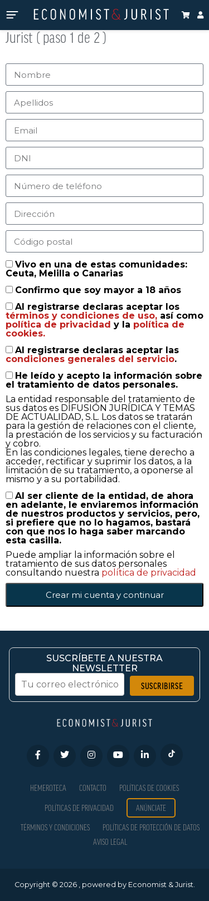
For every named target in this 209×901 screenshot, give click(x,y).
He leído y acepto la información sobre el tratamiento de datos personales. (104, 380)
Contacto (92, 788)
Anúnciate (151, 808)
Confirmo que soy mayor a (98, 290)
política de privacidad (60, 324)
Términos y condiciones (55, 827)
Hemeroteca (48, 788)
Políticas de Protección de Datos (151, 827)
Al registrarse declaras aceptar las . (92, 354)
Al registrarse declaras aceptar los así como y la (104, 320)
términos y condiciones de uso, (83, 315)
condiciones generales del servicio (90, 359)
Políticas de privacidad (79, 808)
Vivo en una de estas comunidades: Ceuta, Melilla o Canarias (96, 269)
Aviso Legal (110, 842)
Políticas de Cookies (149, 788)
